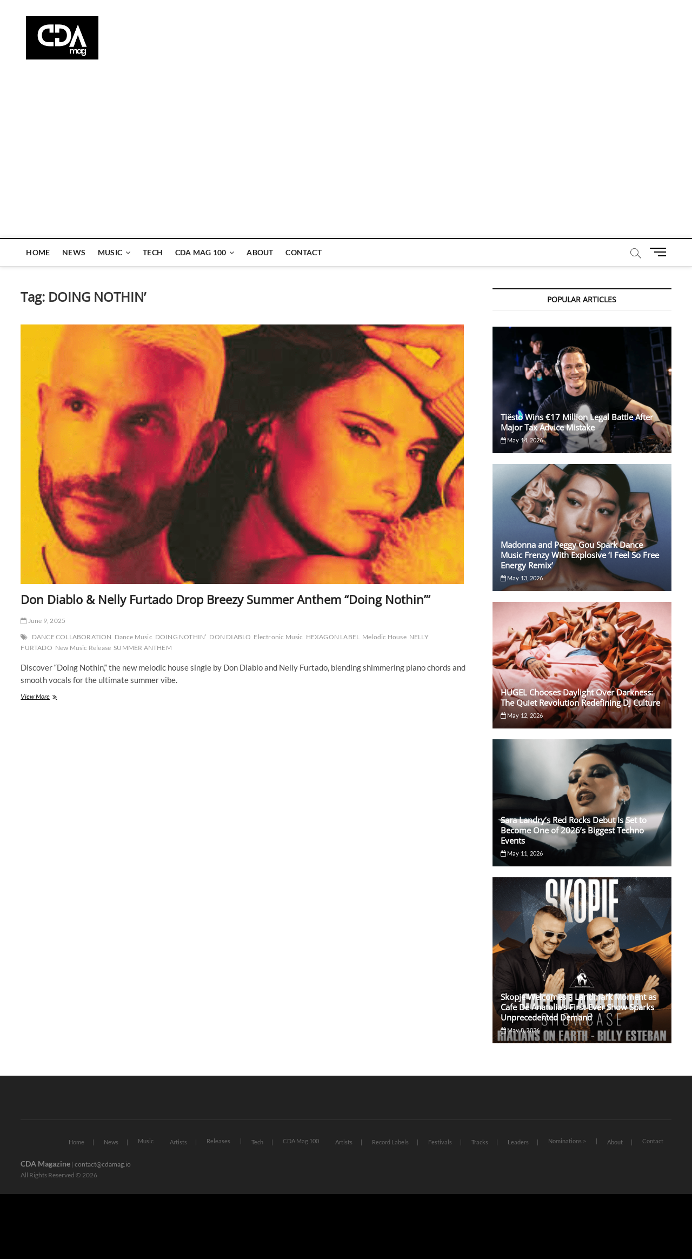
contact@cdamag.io (103, 1164)
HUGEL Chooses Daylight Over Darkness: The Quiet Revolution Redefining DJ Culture (580, 697)
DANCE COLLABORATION (72, 637)
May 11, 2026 (522, 853)
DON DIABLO (230, 637)
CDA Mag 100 (200, 252)
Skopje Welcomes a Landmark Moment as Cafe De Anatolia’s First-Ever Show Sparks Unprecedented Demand (578, 1007)
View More (46, 697)
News (73, 252)
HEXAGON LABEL (333, 637)
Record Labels (390, 1141)
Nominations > (567, 1140)
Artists (178, 1141)
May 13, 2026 (522, 577)
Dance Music (133, 637)
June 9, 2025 (43, 621)
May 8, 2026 (520, 1029)
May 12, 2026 (522, 715)
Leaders (518, 1141)
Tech (153, 252)
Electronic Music (278, 637)
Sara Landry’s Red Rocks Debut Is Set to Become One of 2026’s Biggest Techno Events (574, 830)
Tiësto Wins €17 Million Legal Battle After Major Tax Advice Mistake (577, 422)
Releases (218, 1140)
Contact (303, 252)
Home (38, 252)
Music (110, 252)
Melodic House (384, 637)
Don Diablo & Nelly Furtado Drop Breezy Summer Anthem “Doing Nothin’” (225, 599)
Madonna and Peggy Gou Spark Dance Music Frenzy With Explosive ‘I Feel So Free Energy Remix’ (580, 555)
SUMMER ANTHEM (143, 648)
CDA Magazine (45, 1163)
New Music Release (83, 648)
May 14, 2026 (522, 439)
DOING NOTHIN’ (181, 637)
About (260, 252)
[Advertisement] (346, 157)
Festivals (440, 1141)
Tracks (479, 1141)
